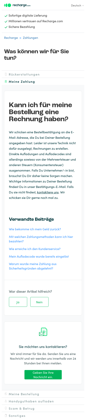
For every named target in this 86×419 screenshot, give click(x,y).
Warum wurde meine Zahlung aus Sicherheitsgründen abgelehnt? (32, 266)
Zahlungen (30, 37)
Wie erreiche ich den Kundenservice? (35, 248)
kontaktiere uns (48, 192)
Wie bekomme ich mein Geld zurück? (35, 229)
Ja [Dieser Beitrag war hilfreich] (18, 302)
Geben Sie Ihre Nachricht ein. (43, 374)
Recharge (11, 37)
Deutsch (77, 5)
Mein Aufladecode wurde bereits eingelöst (39, 256)
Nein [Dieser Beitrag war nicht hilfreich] (39, 302)
